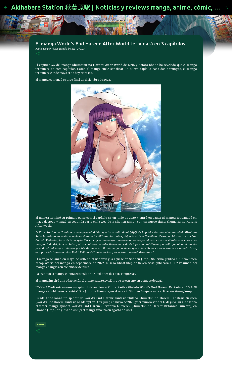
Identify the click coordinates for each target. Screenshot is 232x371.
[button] (37, 54)
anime (40, 324)
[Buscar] (226, 7)
